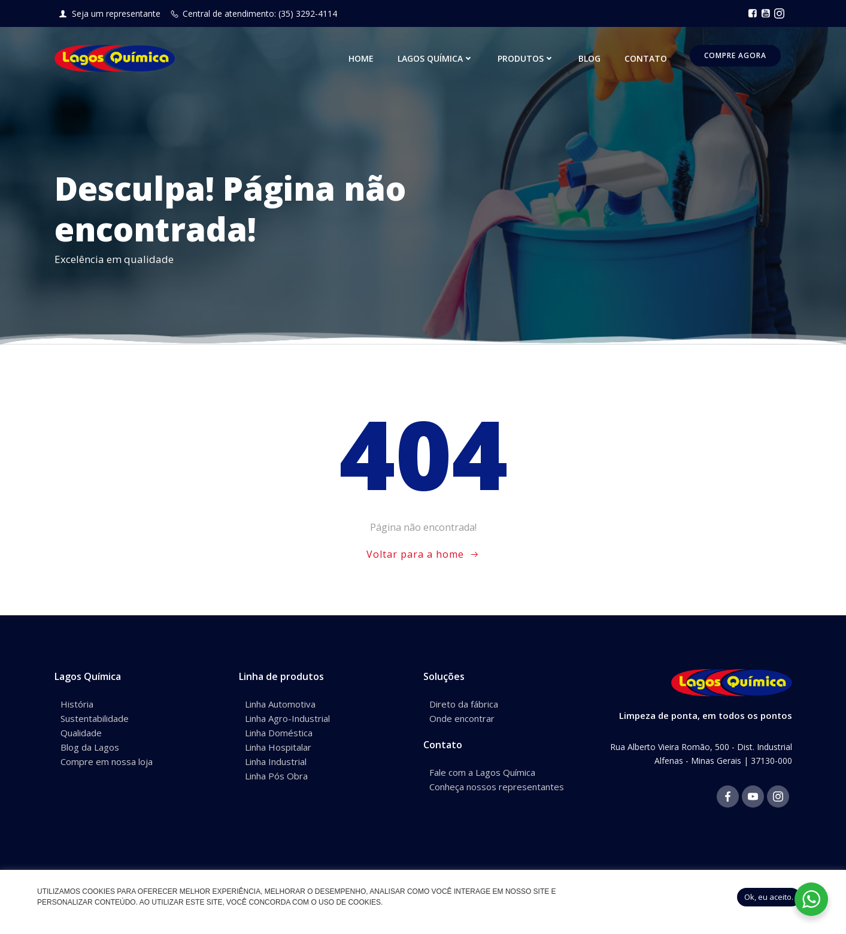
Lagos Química (436, 58)
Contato (645, 58)
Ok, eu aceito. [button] (768, 896)
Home (361, 58)
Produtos (526, 58)
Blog (589, 58)
